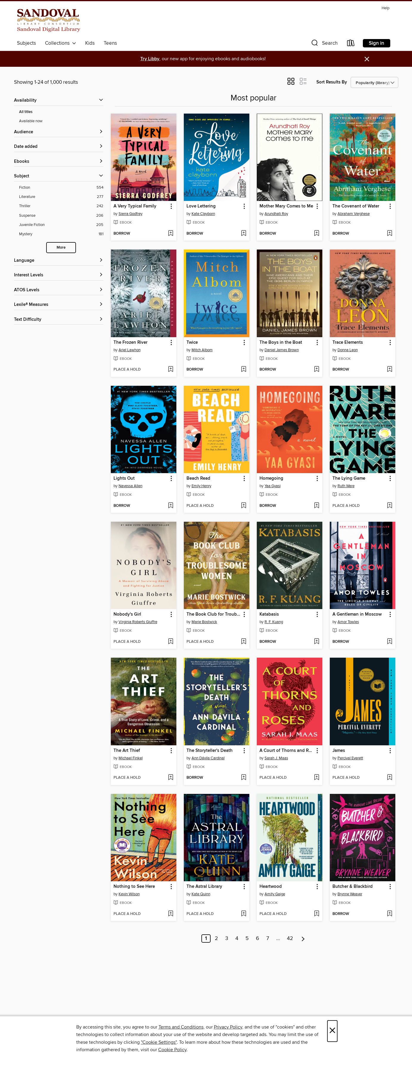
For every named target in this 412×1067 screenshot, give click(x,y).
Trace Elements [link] (347, 342)
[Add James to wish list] (389, 778)
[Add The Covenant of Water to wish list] (389, 234)
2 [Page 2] (216, 938)
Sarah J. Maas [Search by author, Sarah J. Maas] (276, 758)
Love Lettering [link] (201, 206)
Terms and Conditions (180, 1027)
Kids (90, 43)
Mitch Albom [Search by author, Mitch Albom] (202, 350)
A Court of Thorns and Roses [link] (286, 750)
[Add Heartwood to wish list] (316, 914)
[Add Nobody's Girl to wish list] (170, 642)
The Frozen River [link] (130, 342)
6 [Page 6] (257, 938)
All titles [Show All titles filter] (25, 111)
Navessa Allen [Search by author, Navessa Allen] (130, 486)
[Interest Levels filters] (58, 275)
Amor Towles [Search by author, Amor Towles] (348, 622)
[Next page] (303, 938)
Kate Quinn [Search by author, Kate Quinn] (201, 894)
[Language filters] (58, 261)
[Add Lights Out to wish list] (170, 506)
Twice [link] (192, 342)
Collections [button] (60, 43)
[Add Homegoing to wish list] (316, 506)
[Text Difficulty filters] (58, 320)
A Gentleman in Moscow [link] (357, 614)
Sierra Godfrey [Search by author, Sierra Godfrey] (130, 213)
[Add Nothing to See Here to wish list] (170, 914)
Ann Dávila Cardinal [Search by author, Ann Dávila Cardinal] (208, 758)
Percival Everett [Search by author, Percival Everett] (350, 758)
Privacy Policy (228, 1027)
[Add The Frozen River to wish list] (170, 370)
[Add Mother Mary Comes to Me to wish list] (316, 234)
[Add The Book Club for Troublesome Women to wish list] (243, 642)
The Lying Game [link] (348, 478)
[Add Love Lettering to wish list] (243, 234)
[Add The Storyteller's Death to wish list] (243, 778)
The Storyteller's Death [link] (209, 750)
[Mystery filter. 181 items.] (61, 234)
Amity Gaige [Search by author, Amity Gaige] (275, 894)
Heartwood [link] (270, 886)
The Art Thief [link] (127, 750)
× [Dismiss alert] (367, 59)
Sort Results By (331, 82)
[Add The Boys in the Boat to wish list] (316, 370)
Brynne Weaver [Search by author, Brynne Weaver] (350, 894)
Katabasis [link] (269, 614)
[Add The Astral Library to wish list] (243, 914)
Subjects (26, 43)
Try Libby (149, 59)
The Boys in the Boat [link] (280, 342)
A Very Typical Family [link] (135, 206)
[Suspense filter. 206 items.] (61, 216)
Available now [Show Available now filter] (31, 121)
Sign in (376, 43)
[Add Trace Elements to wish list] (389, 370)
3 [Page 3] (226, 938)
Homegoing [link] (271, 478)
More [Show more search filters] (61, 247)
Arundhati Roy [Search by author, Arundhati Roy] (276, 213)
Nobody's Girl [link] (127, 614)
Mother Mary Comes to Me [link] (286, 206)
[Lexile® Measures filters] (58, 305)
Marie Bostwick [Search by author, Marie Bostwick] (204, 622)
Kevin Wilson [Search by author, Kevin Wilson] (129, 894)
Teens (110, 43)
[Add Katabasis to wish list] (316, 642)
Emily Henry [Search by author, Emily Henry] (201, 486)
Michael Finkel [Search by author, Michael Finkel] (131, 758)
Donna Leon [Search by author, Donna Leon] (348, 350)
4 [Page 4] (236, 938)
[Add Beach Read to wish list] (243, 506)
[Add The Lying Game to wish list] (389, 506)
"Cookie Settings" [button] (159, 1042)
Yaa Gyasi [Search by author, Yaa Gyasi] (273, 486)
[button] (324, 44)
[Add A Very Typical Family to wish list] (170, 234)
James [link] (338, 750)
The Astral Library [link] (204, 886)
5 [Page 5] (247, 938)
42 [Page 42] (290, 938)
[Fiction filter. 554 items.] (61, 188)
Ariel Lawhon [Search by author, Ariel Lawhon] (130, 350)
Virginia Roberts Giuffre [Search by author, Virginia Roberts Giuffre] (138, 622)
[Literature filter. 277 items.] (61, 197)
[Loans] (351, 44)
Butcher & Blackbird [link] (352, 886)
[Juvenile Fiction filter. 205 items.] (61, 225)
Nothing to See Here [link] (134, 886)
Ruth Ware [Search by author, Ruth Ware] (346, 486)
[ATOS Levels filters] (58, 290)
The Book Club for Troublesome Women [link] (213, 614)
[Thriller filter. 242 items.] (61, 206)
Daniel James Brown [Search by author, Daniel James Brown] (282, 350)
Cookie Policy (172, 1050)
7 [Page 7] (267, 938)
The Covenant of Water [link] (355, 206)
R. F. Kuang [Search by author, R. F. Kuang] (274, 622)
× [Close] (332, 1031)
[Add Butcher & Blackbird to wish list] (389, 914)
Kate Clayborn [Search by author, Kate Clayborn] (203, 213)
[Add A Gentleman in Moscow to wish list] (389, 642)
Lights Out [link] (124, 478)
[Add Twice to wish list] (243, 370)
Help (385, 8)
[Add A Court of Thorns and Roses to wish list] (316, 778)
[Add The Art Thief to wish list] (170, 778)
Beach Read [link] (198, 478)
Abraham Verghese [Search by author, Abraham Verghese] (354, 213)
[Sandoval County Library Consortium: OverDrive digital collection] (49, 20)
